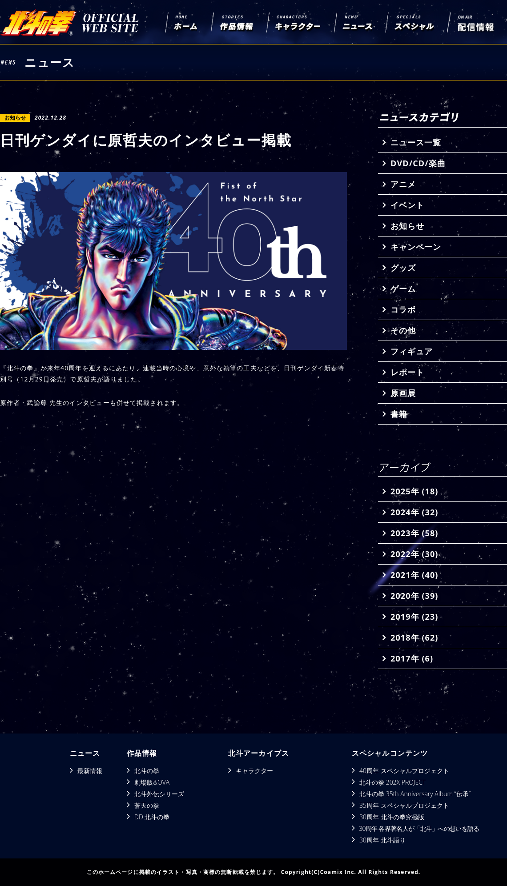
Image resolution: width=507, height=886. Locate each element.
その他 (403, 330)
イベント (407, 205)
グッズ (403, 267)
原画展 (403, 393)
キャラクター (254, 770)
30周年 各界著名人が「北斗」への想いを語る (419, 828)
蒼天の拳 (146, 805)
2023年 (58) (414, 533)
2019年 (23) (414, 616)
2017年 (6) (411, 658)
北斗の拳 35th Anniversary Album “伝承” (415, 794)
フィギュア (411, 351)
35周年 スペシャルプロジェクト (404, 805)
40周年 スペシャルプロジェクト (404, 770)
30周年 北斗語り (382, 840)
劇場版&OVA (151, 782)
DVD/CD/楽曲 (418, 163)
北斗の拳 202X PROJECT (392, 782)
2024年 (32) (414, 512)
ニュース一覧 (415, 142)
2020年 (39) (414, 595)
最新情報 (89, 770)
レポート (407, 372)
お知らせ (407, 225)
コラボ (403, 309)
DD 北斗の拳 (151, 817)
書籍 (398, 414)
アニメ (403, 184)
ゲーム (403, 288)
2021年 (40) (414, 574)
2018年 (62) (414, 637)
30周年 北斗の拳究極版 (391, 817)
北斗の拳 (146, 770)
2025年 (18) (414, 491)
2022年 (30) (414, 554)
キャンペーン (415, 246)
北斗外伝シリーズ (159, 794)
